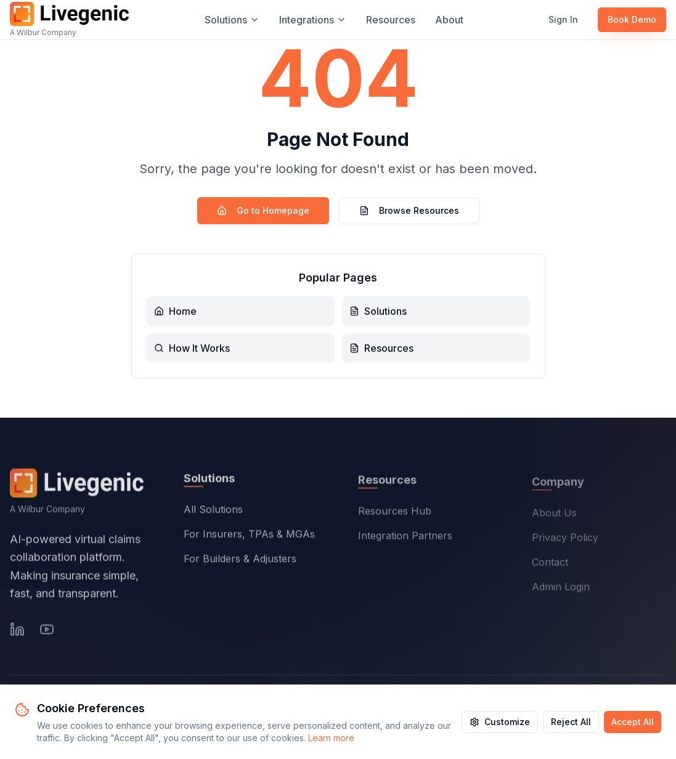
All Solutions (213, 511)
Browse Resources (409, 210)
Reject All (571, 721)
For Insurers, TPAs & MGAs (249, 536)
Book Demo (632, 19)
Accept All (632, 721)
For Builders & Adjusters (240, 560)
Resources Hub (394, 513)
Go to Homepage (263, 210)
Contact (550, 565)
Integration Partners (405, 538)
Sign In (563, 19)
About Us (554, 515)
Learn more (331, 738)
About (449, 20)
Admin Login (561, 589)
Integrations (312, 20)
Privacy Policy (565, 540)
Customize (500, 721)
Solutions (232, 20)
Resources (390, 20)
